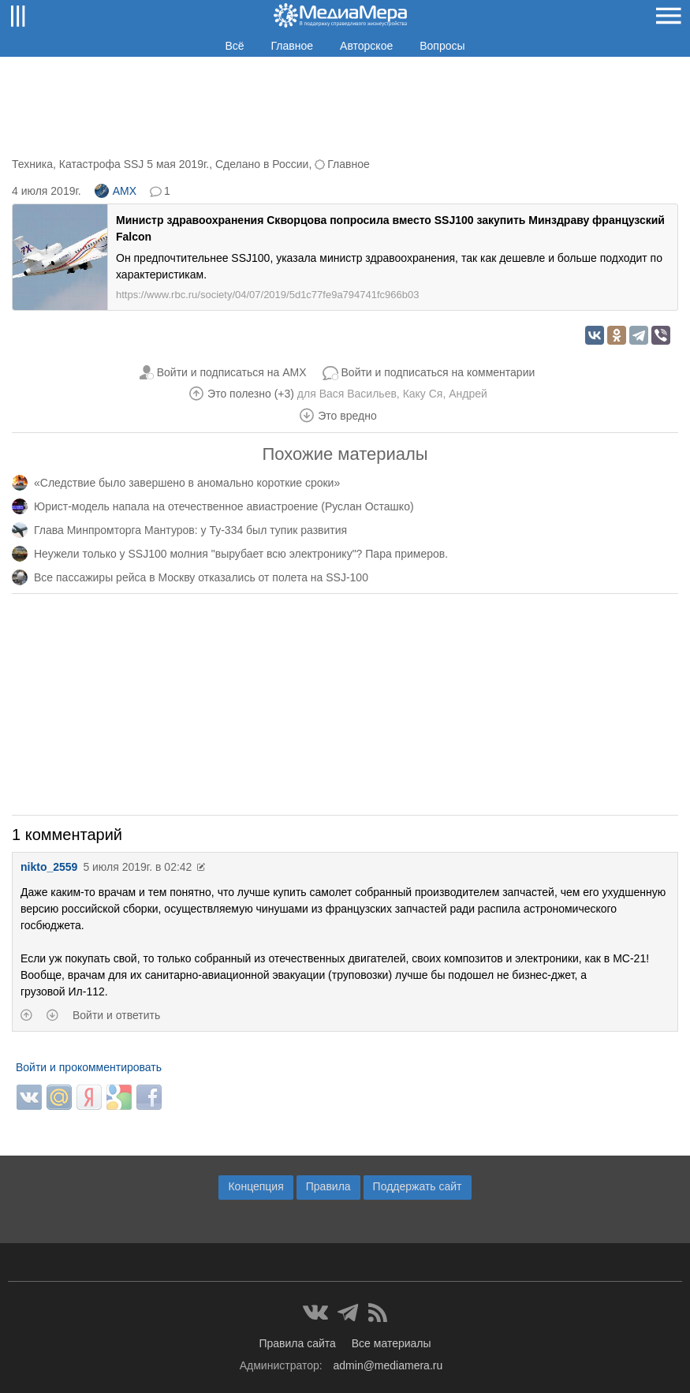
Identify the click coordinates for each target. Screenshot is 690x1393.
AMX (115, 191)
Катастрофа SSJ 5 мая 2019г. (134, 164)
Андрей (468, 393)
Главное (292, 45)
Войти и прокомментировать (89, 1067)
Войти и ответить (116, 1015)
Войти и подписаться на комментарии (438, 372)
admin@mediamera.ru (388, 1365)
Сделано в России (261, 164)
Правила (328, 1186)
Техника (32, 164)
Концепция (255, 1186)
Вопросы (442, 45)
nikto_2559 (49, 867)
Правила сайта (297, 1343)
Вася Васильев (358, 393)
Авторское (366, 45)
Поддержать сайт (417, 1186)
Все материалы (391, 1343)
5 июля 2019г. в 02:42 (137, 867)
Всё (234, 45)
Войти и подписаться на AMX (232, 372)
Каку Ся (423, 393)
